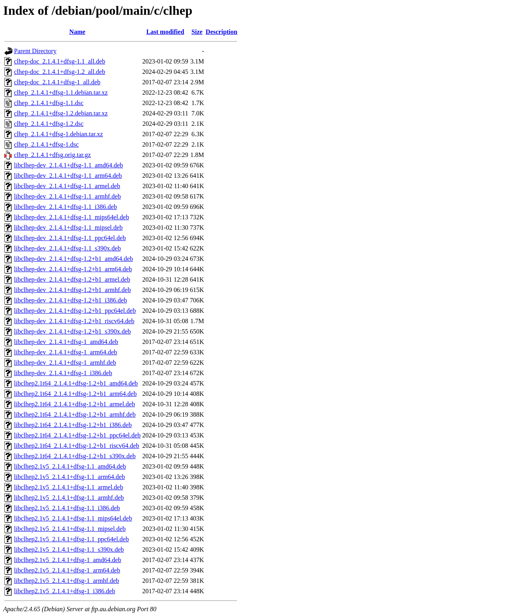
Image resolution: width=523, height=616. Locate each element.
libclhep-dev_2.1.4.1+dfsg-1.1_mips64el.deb (71, 217)
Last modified (165, 31)
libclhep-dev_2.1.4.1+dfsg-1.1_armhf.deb (67, 196)
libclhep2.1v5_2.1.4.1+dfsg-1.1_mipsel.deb (70, 528)
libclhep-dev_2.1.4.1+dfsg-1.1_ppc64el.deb (70, 237)
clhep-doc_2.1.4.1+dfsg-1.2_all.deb (59, 71)
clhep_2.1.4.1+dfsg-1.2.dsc (49, 123)
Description (221, 31)
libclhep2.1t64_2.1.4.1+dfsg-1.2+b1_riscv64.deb (76, 445)
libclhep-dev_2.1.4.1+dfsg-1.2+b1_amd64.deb (73, 258)
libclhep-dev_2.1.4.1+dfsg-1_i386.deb (63, 373)
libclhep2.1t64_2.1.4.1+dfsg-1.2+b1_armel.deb (74, 404)
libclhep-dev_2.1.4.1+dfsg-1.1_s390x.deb (67, 248)
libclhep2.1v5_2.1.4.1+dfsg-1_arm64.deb (67, 570)
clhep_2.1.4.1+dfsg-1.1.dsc (49, 102)
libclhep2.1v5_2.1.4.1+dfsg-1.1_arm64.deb (69, 476)
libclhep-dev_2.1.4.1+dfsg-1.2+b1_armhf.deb (72, 289)
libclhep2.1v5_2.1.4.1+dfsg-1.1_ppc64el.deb (71, 539)
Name (77, 31)
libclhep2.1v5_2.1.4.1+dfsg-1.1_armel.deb (68, 487)
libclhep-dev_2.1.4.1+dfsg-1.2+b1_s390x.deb (72, 331)
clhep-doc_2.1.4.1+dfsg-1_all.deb (57, 82)
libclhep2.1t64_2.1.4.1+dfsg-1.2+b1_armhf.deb (75, 414)
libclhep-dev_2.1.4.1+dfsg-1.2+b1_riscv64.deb (74, 321)
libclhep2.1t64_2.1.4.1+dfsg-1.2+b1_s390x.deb (75, 456)
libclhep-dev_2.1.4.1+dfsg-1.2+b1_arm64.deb (73, 269)
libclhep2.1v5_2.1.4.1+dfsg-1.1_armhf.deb (69, 497)
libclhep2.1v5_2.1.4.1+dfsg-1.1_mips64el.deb (73, 518)
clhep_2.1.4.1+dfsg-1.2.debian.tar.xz (61, 113)
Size (197, 31)
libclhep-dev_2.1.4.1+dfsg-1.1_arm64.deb (68, 175)
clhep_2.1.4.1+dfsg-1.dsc (46, 144)
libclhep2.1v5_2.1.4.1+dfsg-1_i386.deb (64, 591)
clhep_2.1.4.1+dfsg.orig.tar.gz (52, 154)
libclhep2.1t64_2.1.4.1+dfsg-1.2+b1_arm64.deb (75, 393)
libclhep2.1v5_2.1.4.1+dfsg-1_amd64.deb (67, 559)
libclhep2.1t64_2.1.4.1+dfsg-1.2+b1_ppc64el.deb (77, 435)
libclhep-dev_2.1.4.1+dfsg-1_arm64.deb (65, 352)
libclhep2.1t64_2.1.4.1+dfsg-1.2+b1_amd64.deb (76, 383)
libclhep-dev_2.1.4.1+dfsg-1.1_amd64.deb (68, 165)
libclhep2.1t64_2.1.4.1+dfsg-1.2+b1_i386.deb (73, 424)
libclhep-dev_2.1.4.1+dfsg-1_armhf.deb (65, 362)
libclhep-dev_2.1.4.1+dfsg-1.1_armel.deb (67, 186)
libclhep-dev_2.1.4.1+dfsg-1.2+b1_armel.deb (72, 279)
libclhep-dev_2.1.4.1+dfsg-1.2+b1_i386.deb (70, 300)
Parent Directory (35, 51)
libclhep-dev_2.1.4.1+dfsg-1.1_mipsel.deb (68, 227)
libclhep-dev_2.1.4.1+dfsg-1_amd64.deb (66, 341)
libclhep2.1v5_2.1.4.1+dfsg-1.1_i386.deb (67, 508)
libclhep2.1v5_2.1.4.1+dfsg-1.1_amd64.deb (70, 466)
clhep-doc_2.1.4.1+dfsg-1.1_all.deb (59, 61)
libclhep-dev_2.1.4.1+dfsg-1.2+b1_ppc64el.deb (75, 310)
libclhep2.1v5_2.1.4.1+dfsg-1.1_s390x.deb (69, 549)
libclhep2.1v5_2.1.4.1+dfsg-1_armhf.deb (66, 580)
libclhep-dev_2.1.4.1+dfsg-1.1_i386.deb (65, 206)
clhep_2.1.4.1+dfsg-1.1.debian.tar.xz (61, 92)
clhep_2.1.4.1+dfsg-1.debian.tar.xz (58, 134)
